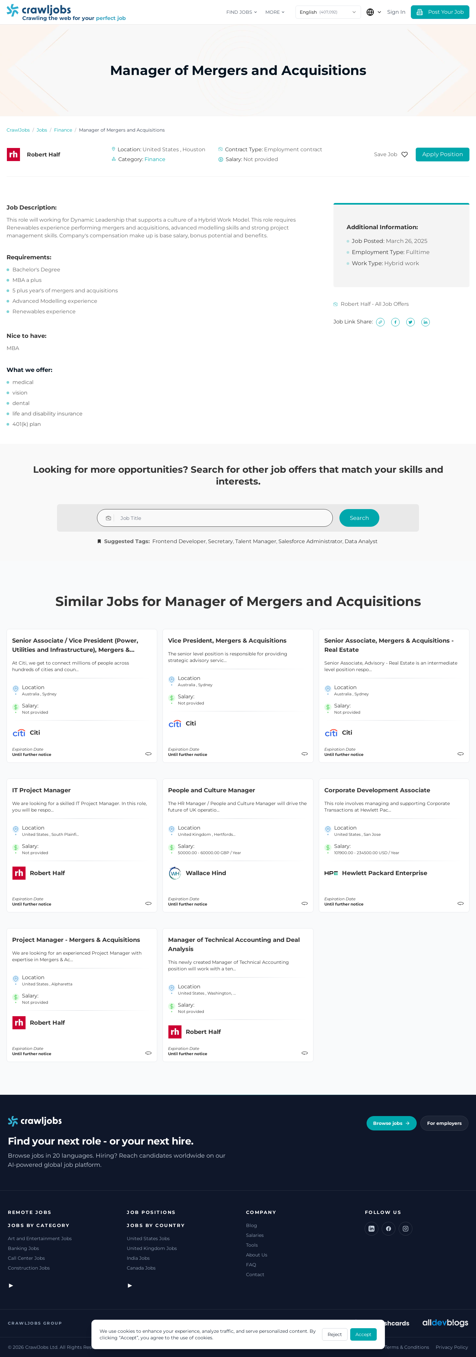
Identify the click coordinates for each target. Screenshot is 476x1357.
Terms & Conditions (407, 1347)
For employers (444, 1123)
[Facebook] (388, 1228)
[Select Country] (374, 12)
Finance (63, 130)
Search (359, 518)
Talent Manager (255, 541)
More (275, 12)
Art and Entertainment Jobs (40, 1238)
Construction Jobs (29, 1268)
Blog (251, 1225)
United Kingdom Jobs (152, 1248)
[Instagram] (405, 1228)
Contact (255, 1274)
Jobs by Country (156, 1225)
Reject (335, 1334)
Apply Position (442, 154)
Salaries (255, 1235)
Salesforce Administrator (310, 541)
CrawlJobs (18, 130)
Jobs (42, 130)
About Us (256, 1255)
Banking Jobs (23, 1248)
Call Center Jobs (26, 1258)
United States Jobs (148, 1238)
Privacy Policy (452, 1347)
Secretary (220, 541)
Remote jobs (30, 1212)
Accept (363, 1334)
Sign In (396, 12)
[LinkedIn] (371, 1228)
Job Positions (151, 1212)
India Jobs (138, 1258)
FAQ (251, 1265)
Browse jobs (391, 1123)
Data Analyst (361, 541)
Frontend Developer (179, 541)
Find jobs (241, 12)
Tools (252, 1245)
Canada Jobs (141, 1268)
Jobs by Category (38, 1225)
